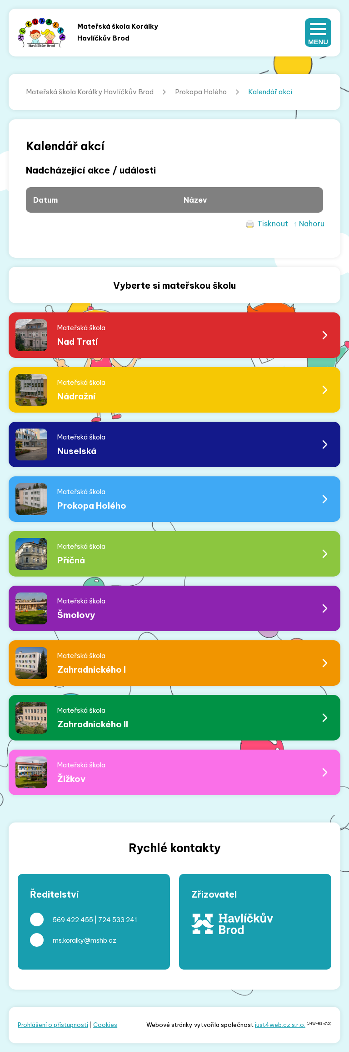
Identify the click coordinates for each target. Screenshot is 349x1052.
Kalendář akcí (270, 91)
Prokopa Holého (201, 91)
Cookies (105, 1024)
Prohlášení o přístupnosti (53, 1024)
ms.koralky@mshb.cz (84, 940)
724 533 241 (117, 920)
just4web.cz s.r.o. (280, 1024)
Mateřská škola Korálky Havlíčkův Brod (90, 91)
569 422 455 (73, 920)
